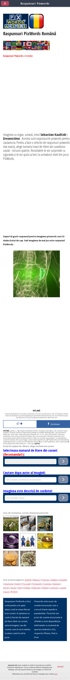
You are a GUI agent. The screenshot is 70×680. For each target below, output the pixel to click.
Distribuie (53, 424)
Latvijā (63, 587)
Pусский (26, 583)
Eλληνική (36, 587)
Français (45, 579)
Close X (60, 666)
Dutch (18, 583)
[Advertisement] (35, 97)
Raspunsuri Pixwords (13, 55)
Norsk (6, 587)
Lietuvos (54, 587)
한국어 (14, 591)
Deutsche (8, 583)
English (28, 579)
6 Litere (29, 55)
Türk (20, 587)
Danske (56, 583)
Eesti (6, 591)
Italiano (54, 579)
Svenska (47, 583)
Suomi (13, 587)
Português (37, 583)
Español (63, 579)
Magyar (36, 579)
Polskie (26, 587)
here (55, 674)
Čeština (45, 587)
